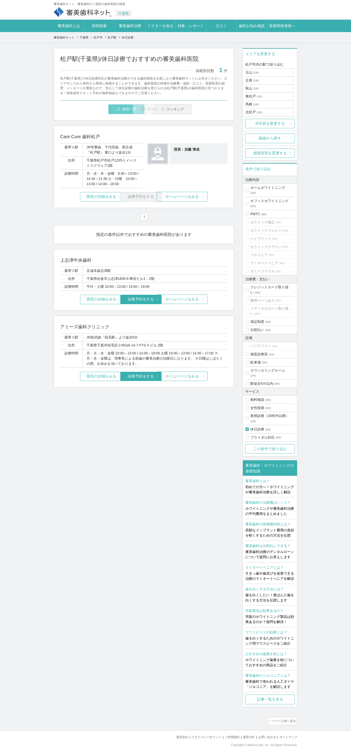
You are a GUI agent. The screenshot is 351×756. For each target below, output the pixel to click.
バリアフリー (260, 346)
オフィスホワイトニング (269, 201)
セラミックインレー (266, 230)
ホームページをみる (200, 197)
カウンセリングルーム (267, 370)
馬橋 (252, 104)
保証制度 (257, 322)
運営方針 (245, 736)
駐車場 (255, 362)
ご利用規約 (227, 736)
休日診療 (257, 429)
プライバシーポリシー (200, 736)
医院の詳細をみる (88, 197)
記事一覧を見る (270, 699)
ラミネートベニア (264, 263)
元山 (252, 72)
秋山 (252, 88)
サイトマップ (287, 736)
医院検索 (99, 26)
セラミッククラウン (266, 247)
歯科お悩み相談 (252, 26)
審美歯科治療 (130, 26)
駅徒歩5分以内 (261, 383)
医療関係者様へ (282, 26)
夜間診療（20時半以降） (269, 416)
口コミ (221, 26)
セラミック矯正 (262, 222)
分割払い (257, 330)
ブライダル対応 (262, 437)
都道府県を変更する (270, 153)
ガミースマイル (262, 271)
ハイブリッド (260, 239)
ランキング (198, 109)
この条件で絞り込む (270, 449)
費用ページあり (262, 300)
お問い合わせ (265, 736)
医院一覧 (94, 109)
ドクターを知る (160, 26)
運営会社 (174, 736)
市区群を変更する (270, 123)
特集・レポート (191, 26)
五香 (252, 80)
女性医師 (257, 408)
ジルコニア (259, 255)
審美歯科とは (69, 26)
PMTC (255, 214)
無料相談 (257, 400)
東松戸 (253, 96)
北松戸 (253, 112)
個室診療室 (259, 354)
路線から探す (270, 138)
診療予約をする (144, 299)
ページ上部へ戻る (283, 720)
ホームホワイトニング (267, 188)
